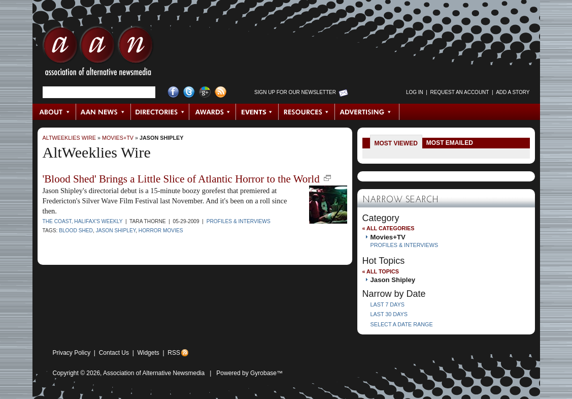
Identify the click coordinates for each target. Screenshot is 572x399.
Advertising (367, 112)
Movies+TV (117, 138)
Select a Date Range (402, 324)
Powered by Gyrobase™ (249, 373)
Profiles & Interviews (239, 221)
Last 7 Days (388, 304)
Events (257, 112)
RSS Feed (220, 92)
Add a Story (512, 92)
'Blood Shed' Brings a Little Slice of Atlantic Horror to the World (181, 179)
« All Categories (388, 228)
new (327, 178)
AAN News (104, 112)
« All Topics (380, 271)
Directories (160, 112)
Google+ (205, 92)
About (54, 112)
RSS (173, 352)
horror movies (161, 230)
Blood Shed (76, 230)
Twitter (189, 92)
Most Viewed (396, 143)
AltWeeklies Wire (69, 138)
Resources (307, 112)
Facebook (173, 92)
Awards (212, 112)
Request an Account (459, 92)
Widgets (148, 352)
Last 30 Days (389, 314)
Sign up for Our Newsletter (295, 92)
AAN (98, 53)
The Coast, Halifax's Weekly (83, 221)
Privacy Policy (72, 352)
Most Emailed (449, 142)
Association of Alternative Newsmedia (154, 373)
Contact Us (114, 352)
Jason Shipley (161, 138)
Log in (414, 92)
